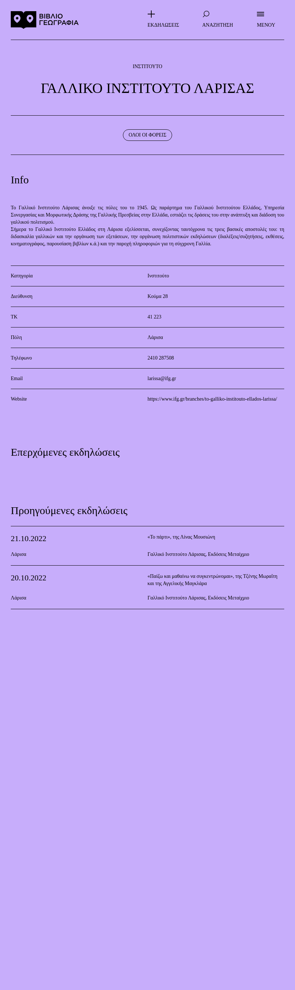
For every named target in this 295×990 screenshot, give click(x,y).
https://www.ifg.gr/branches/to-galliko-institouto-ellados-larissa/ (212, 399)
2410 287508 (161, 358)
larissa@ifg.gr (162, 378)
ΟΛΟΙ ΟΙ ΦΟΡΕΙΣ (147, 135)
